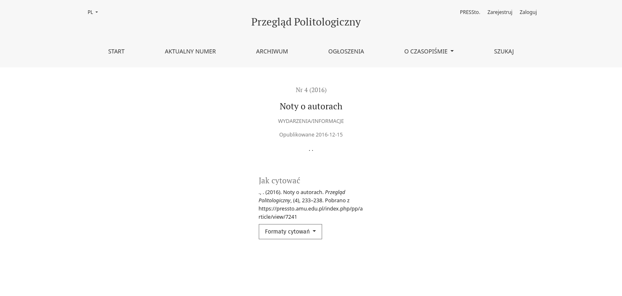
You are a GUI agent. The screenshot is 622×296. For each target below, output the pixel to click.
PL (95, 11)
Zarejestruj (500, 12)
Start (116, 51)
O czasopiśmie (426, 51)
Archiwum (272, 51)
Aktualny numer (190, 51)
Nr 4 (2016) (311, 90)
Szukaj (504, 51)
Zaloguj (528, 12)
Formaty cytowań (288, 231)
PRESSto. (470, 12)
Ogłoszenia (346, 51)
